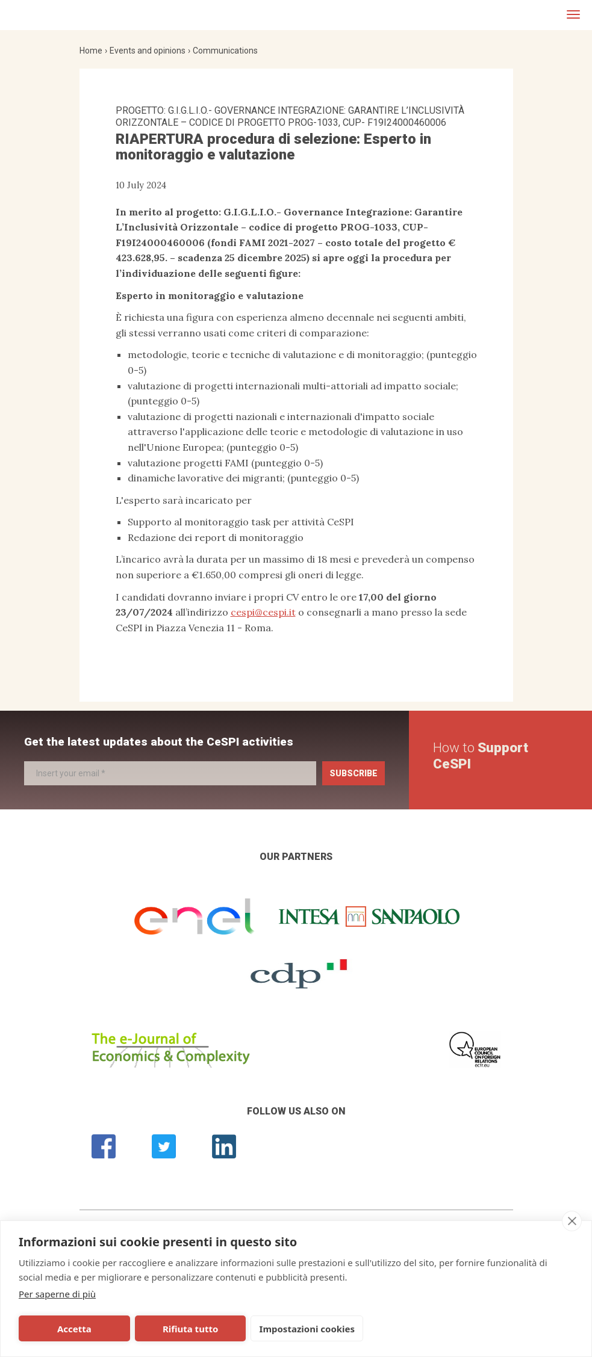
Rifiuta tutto (187, 1329)
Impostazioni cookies (303, 1329)
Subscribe (353, 773)
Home (90, 50)
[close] (572, 1221)
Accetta (73, 1329)
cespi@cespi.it (263, 612)
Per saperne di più (57, 1294)
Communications (225, 50)
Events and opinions (147, 50)
